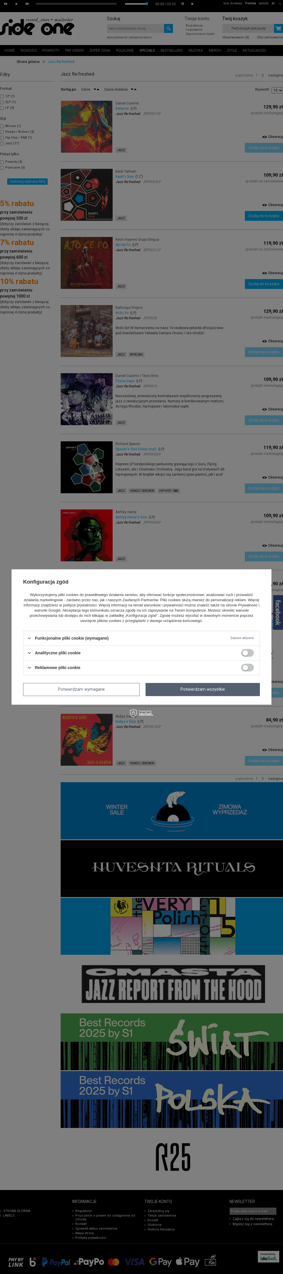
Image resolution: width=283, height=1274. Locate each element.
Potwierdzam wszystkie (202, 689)
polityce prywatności (79, 605)
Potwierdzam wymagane (81, 689)
